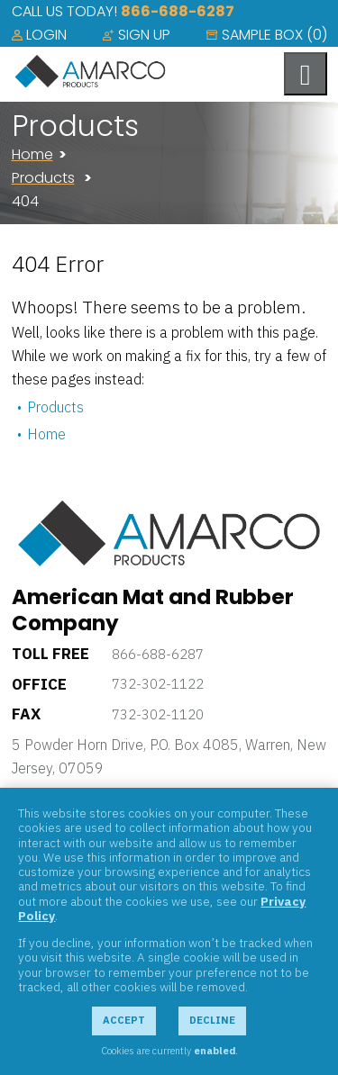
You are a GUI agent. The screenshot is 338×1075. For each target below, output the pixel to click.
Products (43, 177)
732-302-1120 (158, 714)
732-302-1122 (158, 683)
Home (32, 154)
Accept (124, 1020)
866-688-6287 (177, 11)
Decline (212, 1020)
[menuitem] (39, 35)
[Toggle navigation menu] (305, 73)
